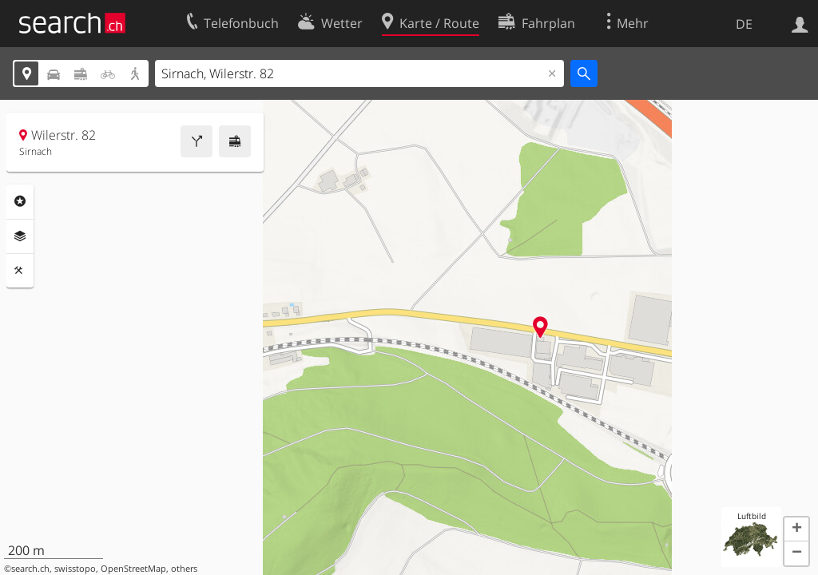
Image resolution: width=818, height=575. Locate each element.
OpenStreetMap (133, 568)
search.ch (30, 568)
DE (744, 24)
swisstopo (75, 568)
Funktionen (20, 271)
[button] (796, 529)
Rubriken (20, 201)
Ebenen (20, 236)
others (184, 568)
